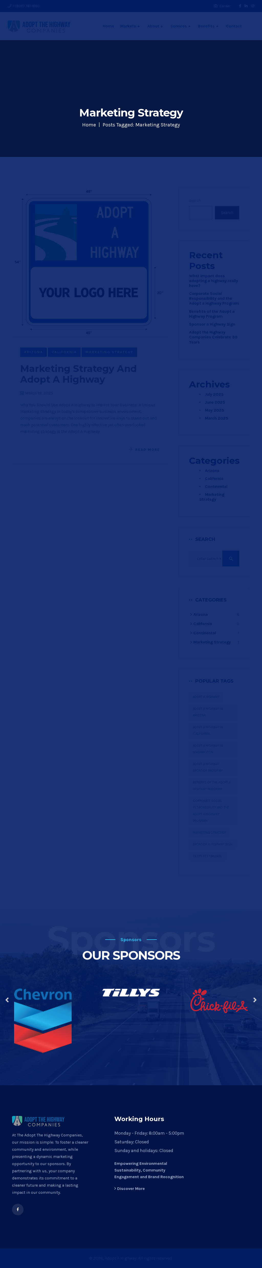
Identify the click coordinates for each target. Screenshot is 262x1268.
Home (89, 125)
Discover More (129, 1188)
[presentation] (7, 1000)
